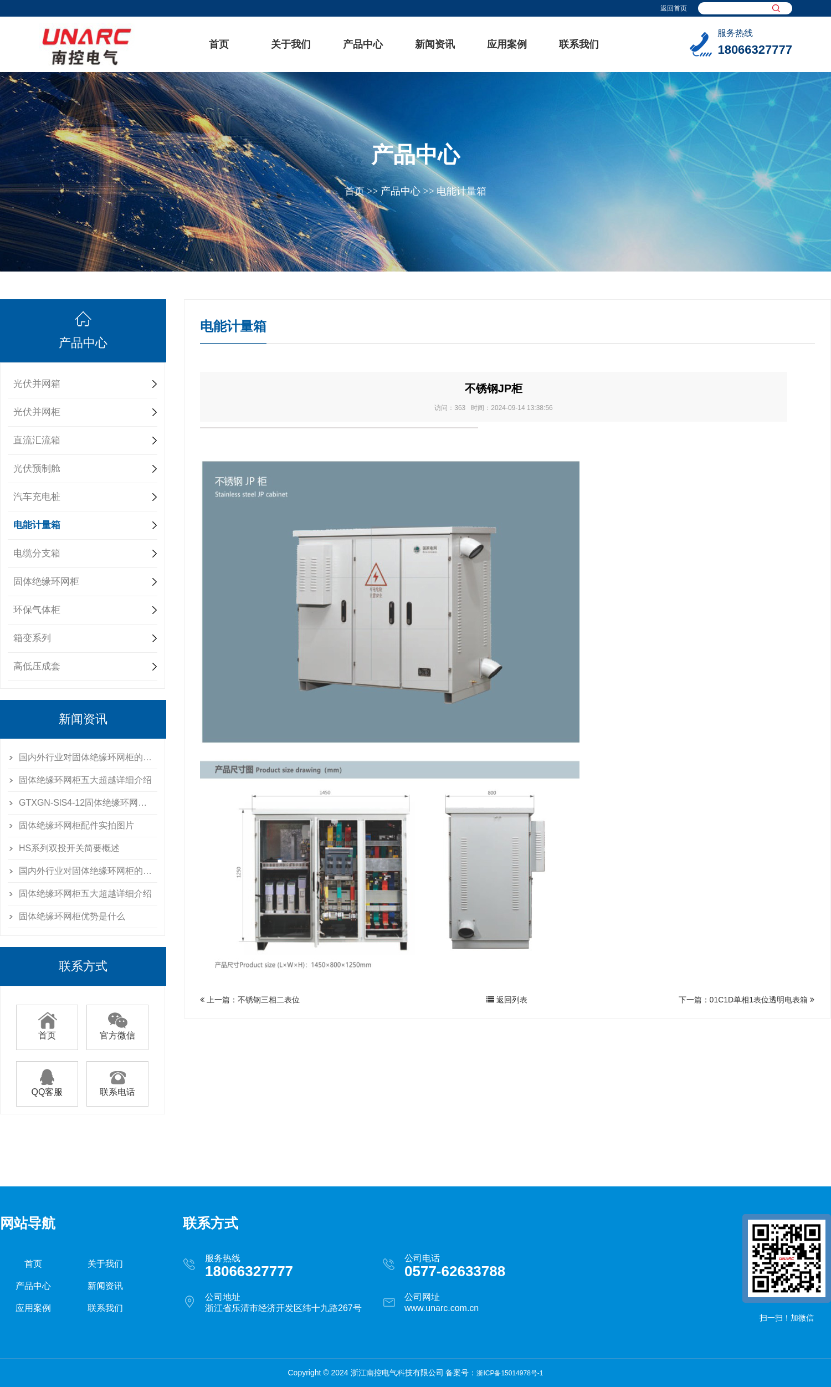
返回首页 (673, 8)
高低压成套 (36, 666)
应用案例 (507, 44)
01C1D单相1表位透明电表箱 (759, 999)
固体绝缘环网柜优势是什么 (72, 916)
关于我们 (291, 44)
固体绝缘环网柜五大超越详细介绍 (85, 780)
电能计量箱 (461, 191)
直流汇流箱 (36, 440)
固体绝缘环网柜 (46, 581)
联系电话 (117, 1088)
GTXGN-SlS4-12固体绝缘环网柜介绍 (88, 802)
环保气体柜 (36, 610)
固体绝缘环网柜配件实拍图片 (76, 825)
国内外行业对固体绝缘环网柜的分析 (88, 757)
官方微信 (117, 1031)
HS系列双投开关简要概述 (69, 848)
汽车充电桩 (36, 497)
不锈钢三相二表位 (269, 999)
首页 (219, 44)
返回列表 (506, 999)
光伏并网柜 (36, 412)
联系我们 (579, 44)
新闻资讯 (435, 44)
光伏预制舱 (36, 468)
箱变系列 (32, 638)
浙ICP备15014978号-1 (509, 1373)
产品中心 (363, 44)
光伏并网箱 (36, 383)
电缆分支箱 (36, 553)
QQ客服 (47, 1088)
